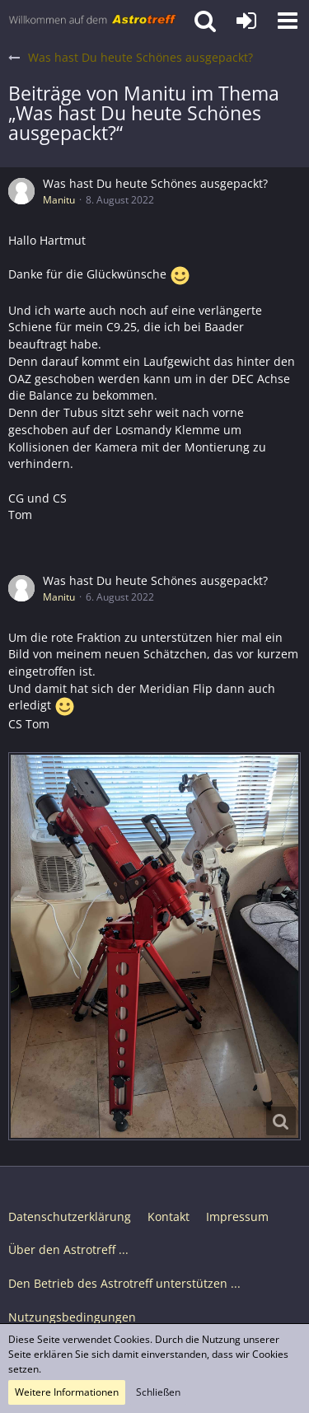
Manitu (59, 200)
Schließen (158, 1392)
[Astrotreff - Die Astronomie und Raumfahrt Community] (92, 20)
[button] (287, 20)
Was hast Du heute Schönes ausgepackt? (155, 183)
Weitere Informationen (67, 1392)
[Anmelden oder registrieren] (246, 20)
